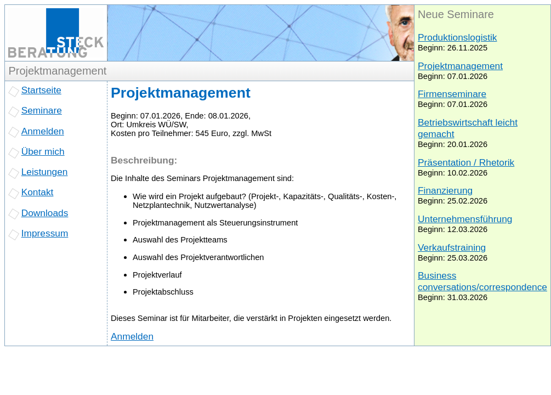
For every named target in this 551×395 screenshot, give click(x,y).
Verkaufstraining (452, 247)
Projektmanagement (460, 65)
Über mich (43, 151)
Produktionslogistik (457, 37)
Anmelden (42, 131)
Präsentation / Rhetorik (466, 162)
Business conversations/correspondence (482, 281)
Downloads (45, 212)
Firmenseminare (452, 93)
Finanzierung (445, 190)
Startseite (41, 89)
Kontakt (37, 192)
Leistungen (44, 171)
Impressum (45, 233)
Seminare (41, 110)
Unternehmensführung (465, 218)
